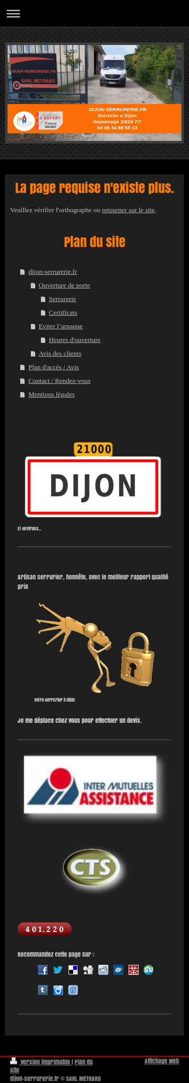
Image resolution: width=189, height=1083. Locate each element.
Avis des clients (60, 353)
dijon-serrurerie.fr (52, 271)
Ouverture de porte (64, 285)
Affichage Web (162, 1061)
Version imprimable (41, 1062)
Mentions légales (51, 394)
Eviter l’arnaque (61, 326)
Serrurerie (62, 299)
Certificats (63, 312)
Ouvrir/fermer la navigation (94, 13)
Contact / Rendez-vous (59, 380)
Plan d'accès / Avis (53, 367)
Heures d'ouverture (75, 339)
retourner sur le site (128, 210)
